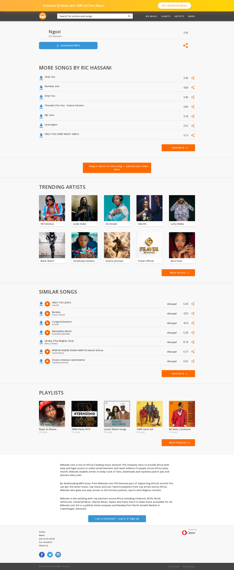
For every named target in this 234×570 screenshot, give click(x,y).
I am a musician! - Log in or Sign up (117, 518)
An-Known (111, 223)
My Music (151, 16)
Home (42, 531)
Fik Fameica (47, 223)
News (42, 535)
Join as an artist (47, 538)
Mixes (191, 16)
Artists (179, 16)
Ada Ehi (142, 223)
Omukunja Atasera (84, 260)
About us (43, 545)
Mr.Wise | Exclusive (180, 429)
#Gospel (172, 303)
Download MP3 (68, 45)
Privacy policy (189, 566)
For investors (45, 542)
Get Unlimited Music (174, 5)
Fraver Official (146, 260)
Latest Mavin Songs (115, 429)
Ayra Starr (176, 260)
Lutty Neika (177, 223)
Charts (165, 16)
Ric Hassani (55, 36)
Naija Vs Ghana (47, 429)
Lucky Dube (79, 223)
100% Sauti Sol (144, 429)
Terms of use (173, 566)
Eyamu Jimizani (114, 260)
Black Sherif (47, 260)
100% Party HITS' (81, 429)
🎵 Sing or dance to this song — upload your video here (117, 168)
